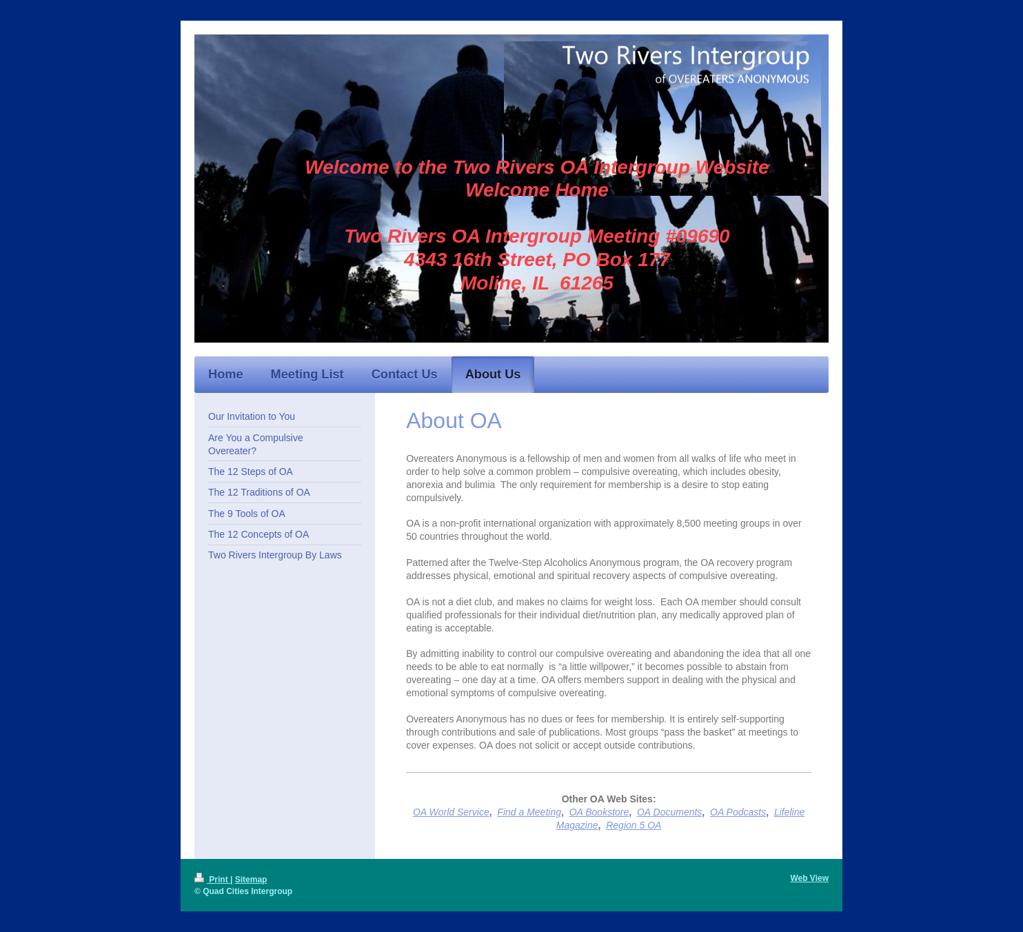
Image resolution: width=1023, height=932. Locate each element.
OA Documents (669, 812)
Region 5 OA (633, 825)
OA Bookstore (599, 812)
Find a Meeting (529, 812)
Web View (809, 878)
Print (212, 879)
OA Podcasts (738, 812)
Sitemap (251, 879)
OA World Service (451, 812)
